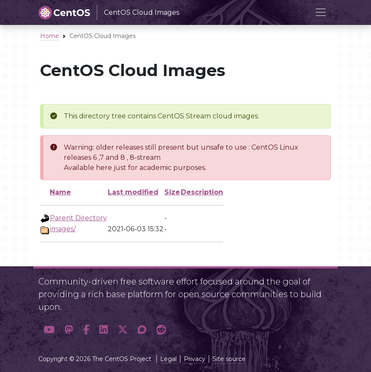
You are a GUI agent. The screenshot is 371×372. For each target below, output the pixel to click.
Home (49, 36)
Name (60, 192)
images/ (63, 229)
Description (202, 192)
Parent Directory (78, 218)
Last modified (133, 192)
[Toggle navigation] (321, 12)
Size (172, 192)
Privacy (194, 359)
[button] (49, 330)
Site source (229, 359)
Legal (168, 359)
